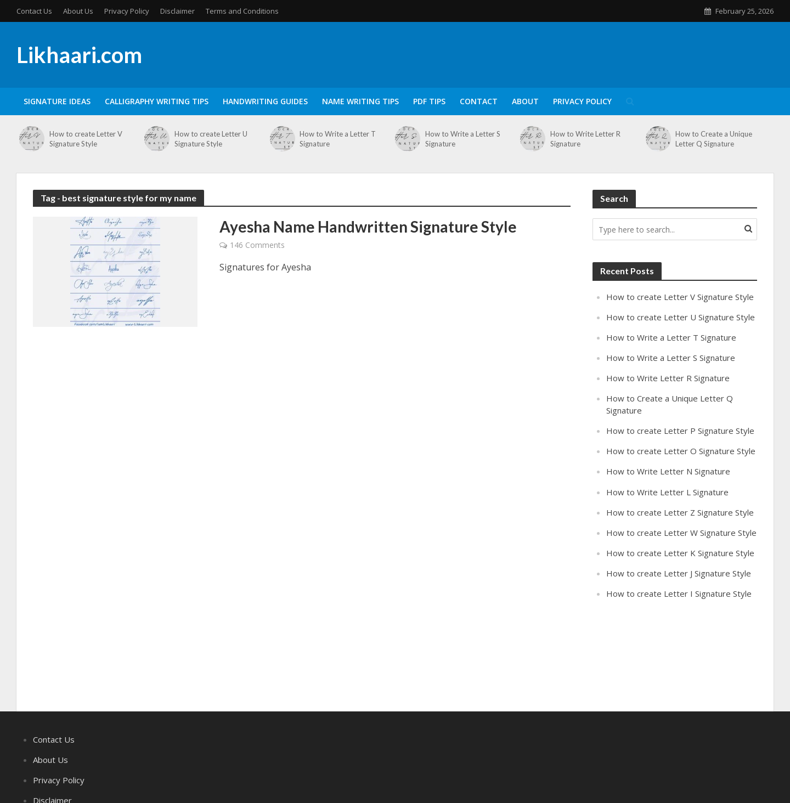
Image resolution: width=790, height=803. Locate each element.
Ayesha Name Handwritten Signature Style (368, 226)
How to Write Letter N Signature (668, 471)
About (525, 101)
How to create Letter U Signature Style (210, 138)
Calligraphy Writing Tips (156, 101)
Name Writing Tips (360, 101)
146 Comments (257, 245)
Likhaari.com (79, 55)
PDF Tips (429, 101)
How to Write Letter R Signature (585, 138)
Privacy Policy (126, 11)
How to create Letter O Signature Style (680, 450)
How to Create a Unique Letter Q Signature (713, 138)
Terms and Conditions (242, 11)
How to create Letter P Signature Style (680, 430)
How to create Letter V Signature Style (85, 138)
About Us (78, 11)
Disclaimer (177, 11)
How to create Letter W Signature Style (681, 532)
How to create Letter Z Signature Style (680, 512)
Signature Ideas (57, 101)
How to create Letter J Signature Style (678, 573)
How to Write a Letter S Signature (462, 138)
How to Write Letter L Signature (667, 492)
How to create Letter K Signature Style (680, 552)
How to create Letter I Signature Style (679, 593)
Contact (479, 101)
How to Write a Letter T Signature (338, 138)
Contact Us (34, 11)
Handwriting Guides (265, 101)
